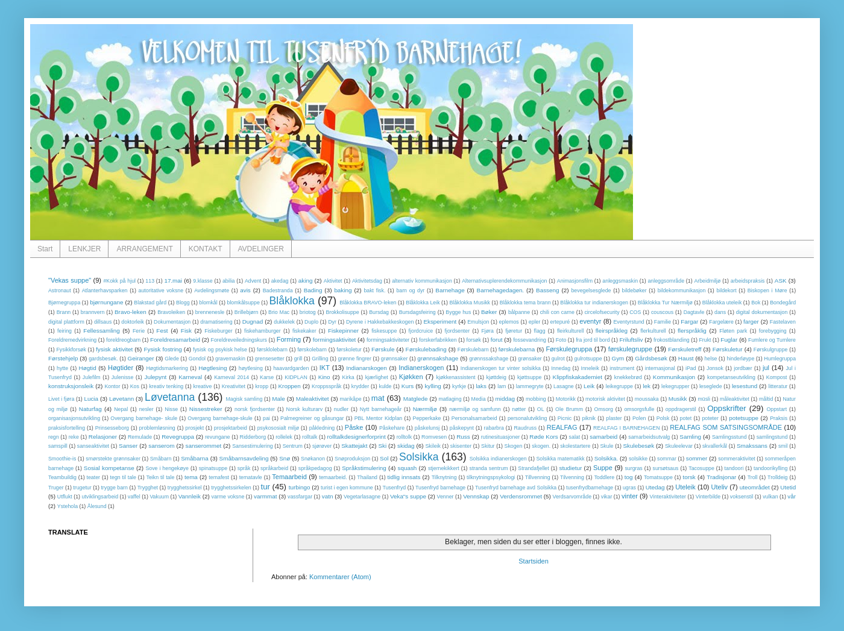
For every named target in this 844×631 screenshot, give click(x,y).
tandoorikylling (770, 468)
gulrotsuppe (588, 359)
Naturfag (90, 409)
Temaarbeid (289, 476)
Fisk (186, 330)
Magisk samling (244, 399)
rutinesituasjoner (500, 437)
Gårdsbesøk (651, 358)
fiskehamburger (262, 331)
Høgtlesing (212, 368)
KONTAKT (205, 249)
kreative (203, 386)
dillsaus (103, 322)
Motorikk (566, 399)
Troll (753, 477)
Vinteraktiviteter (668, 497)
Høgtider (120, 367)
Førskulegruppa (569, 349)
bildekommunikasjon (682, 290)
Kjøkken (411, 376)
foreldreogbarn (123, 340)
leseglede (710, 386)
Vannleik (189, 496)
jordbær (743, 368)
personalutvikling (527, 418)
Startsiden (533, 561)
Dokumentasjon (172, 322)
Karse (267, 377)
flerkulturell (653, 331)
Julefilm (92, 377)
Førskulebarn (473, 350)
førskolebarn (312, 350)
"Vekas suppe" (69, 280)
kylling (432, 386)
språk (244, 468)
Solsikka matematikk (560, 459)
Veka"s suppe (408, 496)
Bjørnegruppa (64, 303)
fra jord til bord (592, 340)
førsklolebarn (272, 350)
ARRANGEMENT (144, 249)
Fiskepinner (343, 330)
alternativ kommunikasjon (422, 281)
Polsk (663, 418)
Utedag (655, 487)
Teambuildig (62, 477)
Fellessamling (101, 330)
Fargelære (721, 322)
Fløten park (733, 331)
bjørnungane (106, 302)
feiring (64, 331)
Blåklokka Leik (422, 303)
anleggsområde (665, 281)
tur (264, 486)
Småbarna (195, 458)
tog (629, 477)
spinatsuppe (213, 468)
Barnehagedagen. (500, 290)
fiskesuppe (384, 331)
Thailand (367, 477)
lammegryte (530, 386)
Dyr (332, 322)
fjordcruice (421, 331)
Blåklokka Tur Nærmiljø (665, 303)
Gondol (197, 359)
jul (766, 367)
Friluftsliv (631, 339)
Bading (313, 290)
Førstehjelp (63, 358)
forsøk (473, 340)
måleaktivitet (734, 399)
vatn (327, 496)
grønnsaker (394, 359)
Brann (64, 312)
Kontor (112, 386)
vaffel (134, 497)
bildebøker (634, 290)
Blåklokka (292, 301)
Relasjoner (103, 436)
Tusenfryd (394, 488)
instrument (621, 368)
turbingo (299, 487)
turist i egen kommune (347, 488)
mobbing (536, 399)
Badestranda (278, 290)
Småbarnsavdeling (244, 458)
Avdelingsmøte (211, 290)
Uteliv (719, 487)
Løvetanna (170, 397)
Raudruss (525, 428)
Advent (253, 281)
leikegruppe (618, 386)
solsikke (638, 459)
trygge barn (114, 488)
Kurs (408, 386)
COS (635, 312)
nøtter (519, 409)
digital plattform (66, 322)
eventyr (590, 321)
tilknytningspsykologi (491, 477)
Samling (690, 436)
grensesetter (270, 359)
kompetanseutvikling (731, 377)
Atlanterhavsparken (105, 290)
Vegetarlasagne (362, 497)
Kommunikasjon (674, 377)
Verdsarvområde (572, 497)
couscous (662, 312)
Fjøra (487, 331)
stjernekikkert (443, 468)
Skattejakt (354, 445)
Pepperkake (427, 418)
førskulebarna (517, 349)
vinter (630, 496)
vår (791, 496)
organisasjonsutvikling (74, 418)
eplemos (509, 322)
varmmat (265, 496)
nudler (341, 409)
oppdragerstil (681, 409)
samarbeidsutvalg (649, 437)
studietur (570, 468)
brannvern (93, 312)
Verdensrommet (521, 496)
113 (149, 281)
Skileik (432, 446)
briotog (308, 312)
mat (378, 398)
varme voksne (228, 497)
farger (751, 321)
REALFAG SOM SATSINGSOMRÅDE (726, 427)
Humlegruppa (780, 359)
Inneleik (590, 368)
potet (686, 418)
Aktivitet (333, 281)
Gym (618, 358)
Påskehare (392, 428)
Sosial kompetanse (109, 468)
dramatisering (216, 322)
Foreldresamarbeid (175, 339)
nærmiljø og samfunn (475, 409)
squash (407, 468)
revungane (217, 437)
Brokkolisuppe (342, 312)
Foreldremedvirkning (72, 340)
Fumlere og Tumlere (772, 340)
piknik (589, 418)
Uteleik (685, 487)
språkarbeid (274, 468)
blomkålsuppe (243, 303)
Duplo (311, 322)
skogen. (541, 446)
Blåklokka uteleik (722, 303)
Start (44, 249)
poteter (710, 418)
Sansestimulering (252, 446)
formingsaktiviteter (388, 340)
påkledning (322, 428)
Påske (354, 427)
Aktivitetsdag (367, 281)
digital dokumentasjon (762, 312)
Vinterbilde (708, 497)
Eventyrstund (628, 322)
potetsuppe (743, 418)
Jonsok (715, 368)
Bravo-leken (130, 312)
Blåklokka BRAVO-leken (367, 303)
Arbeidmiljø (707, 281)
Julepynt (155, 377)
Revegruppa (178, 436)
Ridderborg (253, 437)
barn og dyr (410, 290)
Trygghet (147, 488)
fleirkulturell (570, 331)
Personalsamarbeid (474, 418)
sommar (666, 459)
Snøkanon (313, 459)
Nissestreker (205, 409)
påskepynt (462, 428)
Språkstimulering (364, 468)
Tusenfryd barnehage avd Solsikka (515, 488)
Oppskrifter (726, 408)
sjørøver (322, 446)
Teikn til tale (160, 477)
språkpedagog (315, 468)
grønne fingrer (354, 359)
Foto (561, 340)
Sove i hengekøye (166, 468)
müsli (704, 399)
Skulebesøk (639, 445)
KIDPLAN (296, 377)
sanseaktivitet (93, 446)
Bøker (489, 312)
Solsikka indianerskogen (498, 459)
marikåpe (351, 399)
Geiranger (141, 358)
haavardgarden (291, 368)
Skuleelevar (679, 446)
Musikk (678, 398)
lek (646, 386)
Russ (463, 436)
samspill (58, 446)
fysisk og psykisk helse (220, 350)
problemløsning (157, 428)
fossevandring (529, 340)
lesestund (744, 386)
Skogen (514, 446)
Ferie (139, 331)
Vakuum (159, 497)
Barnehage (449, 290)
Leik (589, 386)
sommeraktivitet (736, 459)
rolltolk (404, 437)
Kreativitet (233, 386)
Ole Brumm (569, 409)
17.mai (173, 280)
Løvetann (121, 398)
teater (94, 477)
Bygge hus (458, 312)
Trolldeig (777, 477)
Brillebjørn (247, 312)
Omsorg (603, 409)
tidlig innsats (404, 477)
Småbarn (161, 459)
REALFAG (562, 427)
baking (342, 290)
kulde (385, 386)
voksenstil (742, 497)
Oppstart (776, 409)
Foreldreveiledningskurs (239, 340)
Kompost (776, 377)
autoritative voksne (161, 290)
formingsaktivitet (334, 339)
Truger (56, 488)
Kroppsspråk (326, 386)
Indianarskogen (366, 368)
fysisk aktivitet (114, 349)
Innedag (560, 368)
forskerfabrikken (438, 340)
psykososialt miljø (278, 428)
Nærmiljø (425, 409)
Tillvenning (537, 477)
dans (720, 312)
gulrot (558, 359)
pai (266, 418)
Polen (639, 418)
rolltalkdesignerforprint (356, 436)
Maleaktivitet (312, 398)
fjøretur (513, 331)
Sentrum (293, 446)
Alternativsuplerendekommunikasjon (504, 281)
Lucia (91, 398)
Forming (289, 339)
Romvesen (434, 437)
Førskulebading (426, 349)
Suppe (603, 467)
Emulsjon (478, 322)
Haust (686, 358)
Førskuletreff (684, 349)
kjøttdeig (496, 377)
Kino (324, 377)
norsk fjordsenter (255, 409)
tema (191, 477)
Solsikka (419, 457)
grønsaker (530, 359)
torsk (688, 477)
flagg (539, 331)
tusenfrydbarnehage (589, 488)
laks (481, 386)
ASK (781, 280)
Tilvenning (572, 477)
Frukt (705, 340)
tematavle (250, 477)
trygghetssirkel (185, 488)
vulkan (770, 497)
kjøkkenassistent (456, 377)
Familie (662, 322)
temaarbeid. (333, 477)
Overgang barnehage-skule (219, 418)
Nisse (171, 409)
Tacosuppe (701, 468)
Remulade (140, 437)
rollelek (284, 437)
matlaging (449, 399)
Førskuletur (728, 349)
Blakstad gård (150, 303)
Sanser (128, 445)
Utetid (788, 487)
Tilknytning (444, 477)
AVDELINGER (261, 249)
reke (74, 437)
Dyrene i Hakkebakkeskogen (380, 322)
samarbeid (603, 436)
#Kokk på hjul (119, 281)
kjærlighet (376, 377)
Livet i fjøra (61, 399)
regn (53, 437)
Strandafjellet (533, 468)
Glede (171, 359)
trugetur (82, 488)
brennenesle (209, 312)
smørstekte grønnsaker (113, 459)
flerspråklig (692, 330)
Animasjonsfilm (575, 281)
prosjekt (194, 428)
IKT (325, 367)
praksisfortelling (66, 428)
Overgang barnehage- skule (143, 418)
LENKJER (84, 249)
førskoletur (349, 350)
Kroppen (290, 386)
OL (540, 409)
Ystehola (67, 506)
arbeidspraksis (748, 281)
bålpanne (519, 312)
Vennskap (476, 496)
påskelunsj (427, 428)
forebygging (773, 331)
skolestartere (575, 446)
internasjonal (660, 368)
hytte (62, 368)
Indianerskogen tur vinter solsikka (501, 368)
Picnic (565, 418)
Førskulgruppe (771, 350)
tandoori (734, 468)
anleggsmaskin (620, 281)
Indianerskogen (421, 367)
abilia (228, 281)
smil (783, 446)
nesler (146, 409)
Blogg (183, 303)
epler (535, 322)
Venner (445, 497)
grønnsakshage (437, 358)
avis (245, 290)
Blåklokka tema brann (525, 303)
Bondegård (783, 303)
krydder (360, 386)
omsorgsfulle (639, 409)
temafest (219, 477)
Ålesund (97, 506)
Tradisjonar (721, 477)
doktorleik (132, 322)
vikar (607, 497)
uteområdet (755, 487)
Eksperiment (439, 321)
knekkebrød (628, 377)
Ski (382, 445)
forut (497, 339)
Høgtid (87, 368)
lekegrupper (675, 386)
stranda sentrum (489, 468)
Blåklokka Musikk (469, 303)
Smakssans (752, 445)
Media (478, 399)
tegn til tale (123, 477)
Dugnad (252, 321)
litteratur (777, 386)
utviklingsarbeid (99, 497)
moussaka (647, 399)
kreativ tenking (166, 386)
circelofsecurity (601, 312)
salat (575, 437)
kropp (261, 386)
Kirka (348, 377)
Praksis (778, 418)
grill (298, 359)
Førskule (382, 349)
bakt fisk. (374, 290)
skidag (406, 445)
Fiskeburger (218, 331)
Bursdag (379, 312)
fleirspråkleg (612, 330)
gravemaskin (230, 359)
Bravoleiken (171, 312)
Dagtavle (694, 312)
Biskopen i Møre (767, 290)
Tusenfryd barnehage (440, 488)
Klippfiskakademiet (577, 377)
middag (505, 398)
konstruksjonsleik (70, 386)
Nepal (121, 409)
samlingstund (772, 437)
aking (305, 280)
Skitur (488, 446)
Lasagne (563, 386)
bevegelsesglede (591, 290)
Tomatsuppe (658, 477)
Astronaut (59, 290)
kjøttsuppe (529, 377)
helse (710, 359)
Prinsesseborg (112, 428)
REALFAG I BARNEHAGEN (626, 428)
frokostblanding (671, 340)
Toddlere (604, 477)
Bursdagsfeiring (417, 312)
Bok (755, 303)
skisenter (460, 446)
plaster (614, 418)
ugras (629, 488)
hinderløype (740, 359)
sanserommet (203, 445)
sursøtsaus (666, 468)
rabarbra (494, 428)
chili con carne (557, 312)
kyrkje (459, 386)
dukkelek (284, 322)
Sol (384, 458)
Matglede (415, 398)
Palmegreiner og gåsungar (312, 418)
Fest (162, 330)
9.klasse (202, 281)
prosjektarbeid (230, 428)
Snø (284, 458)
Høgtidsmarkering (166, 368)
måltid (766, 399)
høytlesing (251, 368)
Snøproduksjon (352, 459)
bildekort (726, 290)
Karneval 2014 (231, 377)
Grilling (320, 359)
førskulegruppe (630, 349)
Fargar (689, 321)
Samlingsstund (729, 437)
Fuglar (728, 339)
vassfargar (300, 497)
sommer (697, 458)
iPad (690, 368)
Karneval (190, 377)
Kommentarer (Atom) (340, 576)
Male (278, 398)
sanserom (161, 445)
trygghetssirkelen (231, 488)
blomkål (208, 303)
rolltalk (309, 437)
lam (501, 386)
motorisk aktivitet (605, 399)
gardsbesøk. (103, 359)
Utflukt (64, 497)
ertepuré (560, 322)
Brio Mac (278, 312)
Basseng (547, 290)
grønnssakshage (488, 359)
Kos (134, 386)
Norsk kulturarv (304, 409)
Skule (607, 446)
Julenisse (123, 377)
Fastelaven (783, 322)
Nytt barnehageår (381, 409)
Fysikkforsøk (71, 350)
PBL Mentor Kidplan (378, 418)
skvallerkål (714, 446)
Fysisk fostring (162, 349)
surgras (633, 468)
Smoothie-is (62, 459)
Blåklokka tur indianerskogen (594, 303)
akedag (280, 281)
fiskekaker (304, 331)
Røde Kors (543, 436)
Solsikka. (606, 458)
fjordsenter (457, 331)
